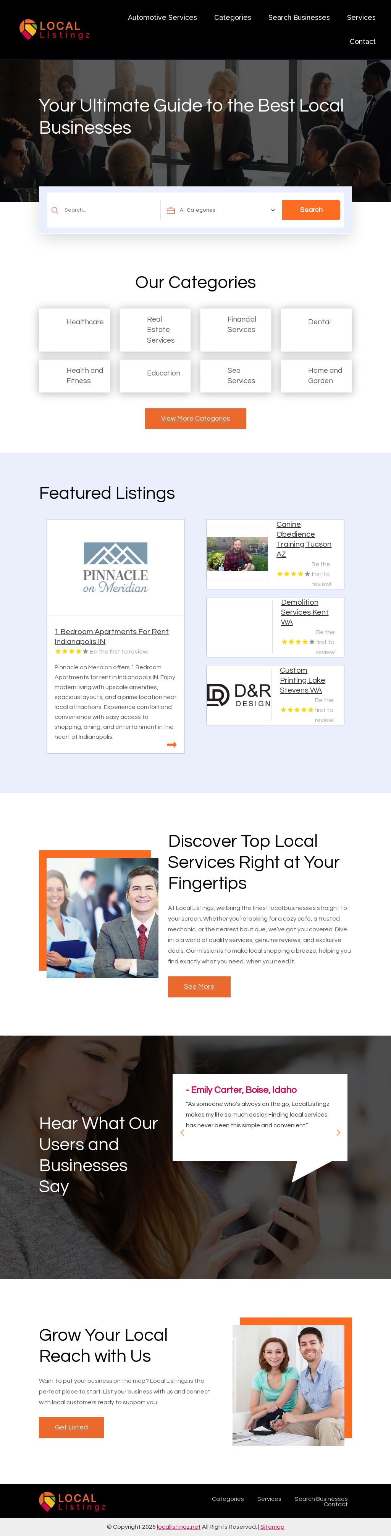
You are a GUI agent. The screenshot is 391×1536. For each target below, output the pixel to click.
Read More (172, 745)
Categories (232, 17)
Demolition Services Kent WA (305, 612)
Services (361, 17)
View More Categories (195, 418)
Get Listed (71, 1427)
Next (335, 1129)
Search (311, 210)
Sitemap (272, 1527)
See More (199, 986)
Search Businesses (299, 17)
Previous (179, 1129)
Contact (363, 41)
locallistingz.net (179, 1527)
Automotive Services (162, 17)
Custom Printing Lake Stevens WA (302, 680)
